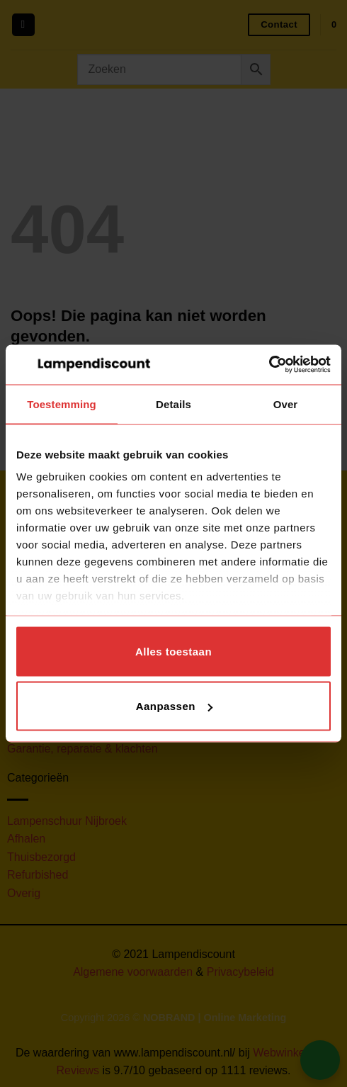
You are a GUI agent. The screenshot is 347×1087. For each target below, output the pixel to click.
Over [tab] (285, 404)
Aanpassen (174, 706)
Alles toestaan (173, 651)
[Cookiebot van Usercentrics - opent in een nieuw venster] (269, 365)
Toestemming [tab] (61, 404)
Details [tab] (173, 404)
